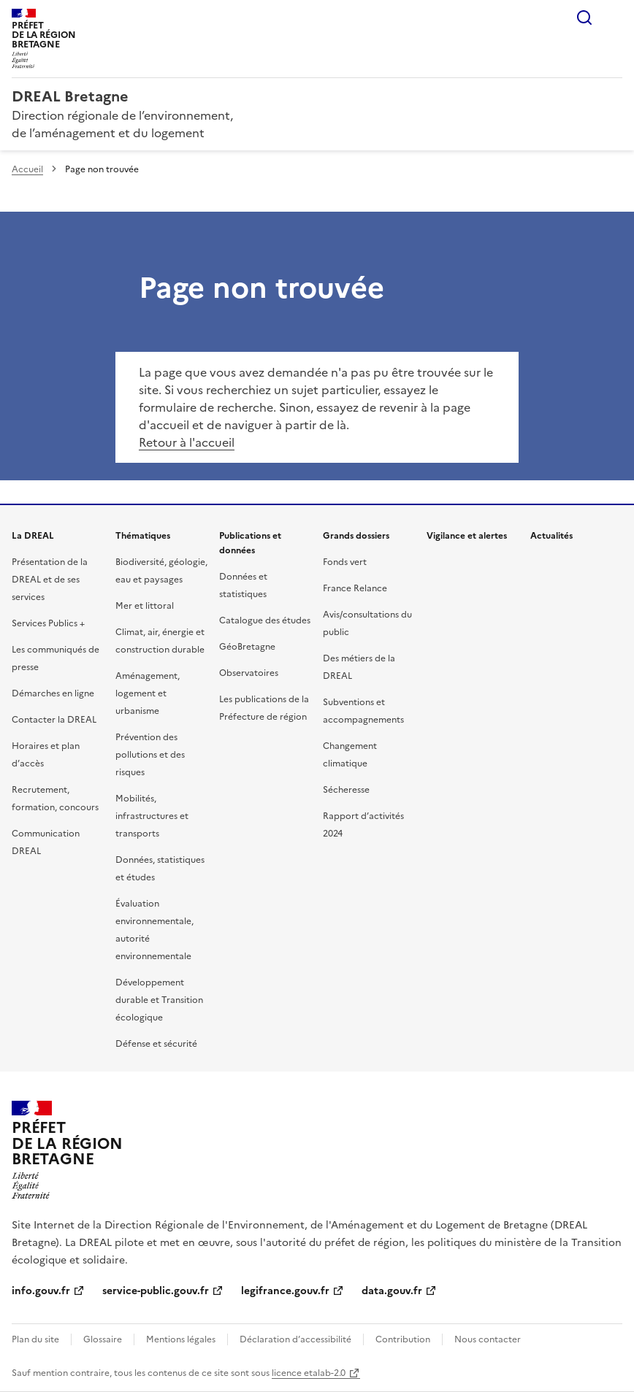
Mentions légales (180, 1339)
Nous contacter (487, 1339)
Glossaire (102, 1339)
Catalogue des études (264, 620)
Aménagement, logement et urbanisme (147, 693)
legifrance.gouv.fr (285, 1291)
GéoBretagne (247, 646)
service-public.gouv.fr (155, 1291)
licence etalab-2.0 (308, 1373)
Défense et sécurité (156, 1043)
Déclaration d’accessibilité (295, 1339)
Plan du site (35, 1339)
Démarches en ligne (53, 693)
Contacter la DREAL (54, 719)
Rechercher (584, 17)
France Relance (355, 588)
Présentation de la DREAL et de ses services (50, 579)
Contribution (402, 1339)
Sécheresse (346, 789)
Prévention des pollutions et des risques (150, 755)
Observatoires (248, 673)
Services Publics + (48, 623)
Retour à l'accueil (186, 442)
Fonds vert (345, 562)
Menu (613, 17)
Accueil (27, 169)
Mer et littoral (144, 605)
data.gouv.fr (392, 1291)
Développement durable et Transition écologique (159, 1000)
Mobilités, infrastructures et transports (151, 816)
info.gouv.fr (41, 1291)
